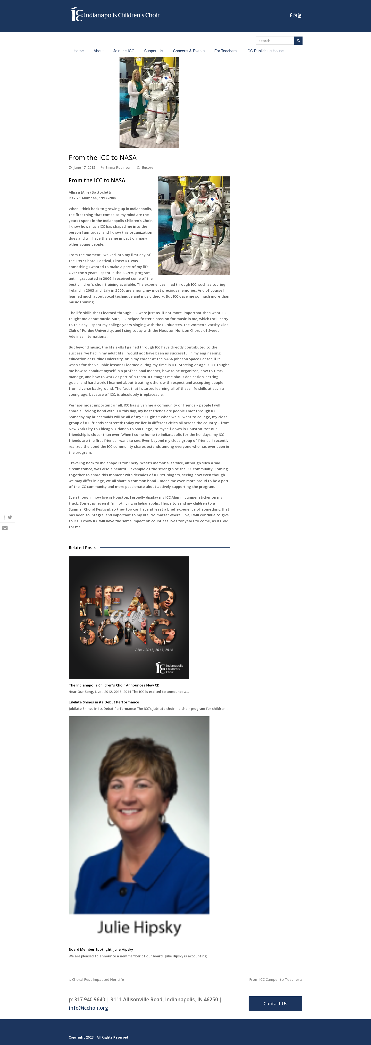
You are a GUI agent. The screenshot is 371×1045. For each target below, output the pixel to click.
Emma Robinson (118, 167)
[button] (5, 512)
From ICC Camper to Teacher (276, 979)
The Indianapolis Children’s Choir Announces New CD (114, 685)
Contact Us (275, 1003)
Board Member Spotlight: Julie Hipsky (101, 949)
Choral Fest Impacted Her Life (96, 979)
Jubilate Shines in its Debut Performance (104, 702)
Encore (147, 167)
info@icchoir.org (88, 1007)
